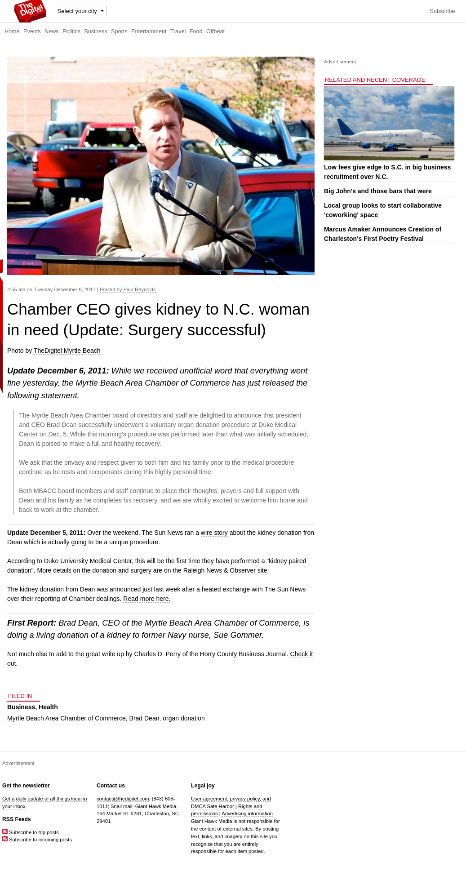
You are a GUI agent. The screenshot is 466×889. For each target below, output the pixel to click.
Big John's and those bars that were (378, 191)
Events (32, 31)
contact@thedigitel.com (123, 798)
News (51, 31)
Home (12, 31)
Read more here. (146, 598)
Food (196, 31)
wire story (214, 532)
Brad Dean (144, 718)
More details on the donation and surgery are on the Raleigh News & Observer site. (153, 570)
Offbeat (215, 31)
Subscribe (442, 11)
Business (95, 31)
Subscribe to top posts (30, 832)
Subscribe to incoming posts (37, 839)
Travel (178, 31)
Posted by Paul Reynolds (128, 289)
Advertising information (247, 813)
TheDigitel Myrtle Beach (67, 350)
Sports (119, 31)
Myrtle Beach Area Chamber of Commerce (66, 718)
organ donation (183, 718)
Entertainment (148, 31)
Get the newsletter (26, 785)
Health (48, 707)
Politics (71, 31)
